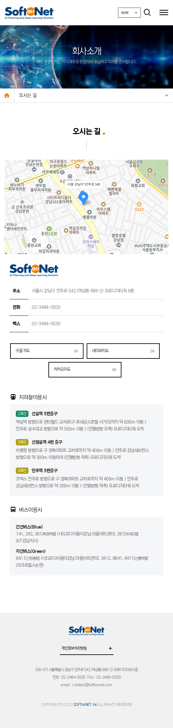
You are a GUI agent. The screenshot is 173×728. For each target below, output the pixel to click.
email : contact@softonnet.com (86, 685)
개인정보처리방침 (87, 649)
